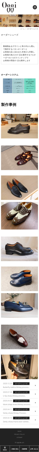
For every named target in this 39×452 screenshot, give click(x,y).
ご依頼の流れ (15, 449)
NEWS (19, 431)
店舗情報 (24, 449)
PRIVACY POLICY (19, 434)
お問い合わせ (34, 449)
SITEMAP (19, 437)
